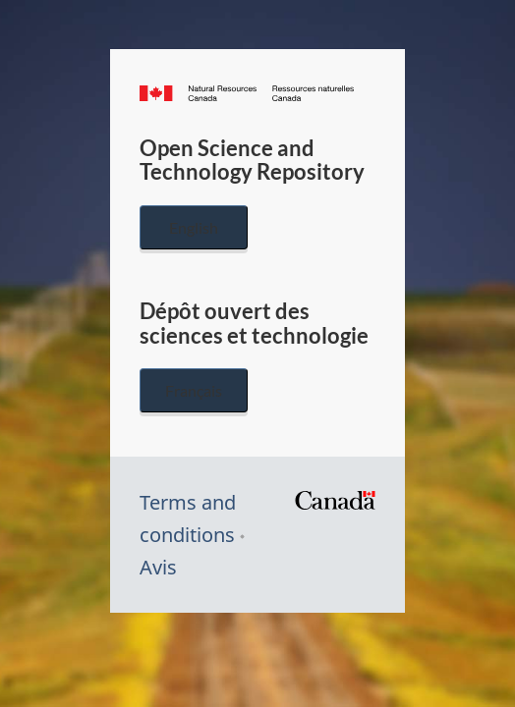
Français (193, 390)
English (193, 227)
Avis (158, 567)
